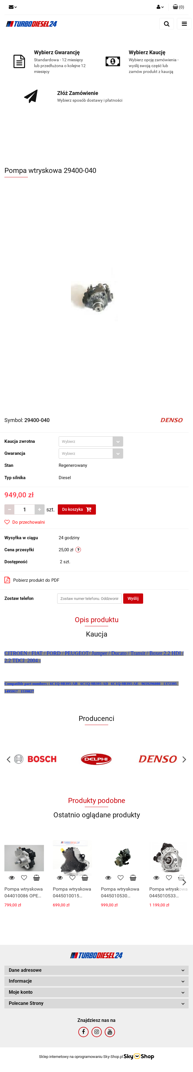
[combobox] (91, 441)
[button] (178, 7)
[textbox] (86, 441)
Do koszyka (77, 509)
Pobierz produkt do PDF (31, 580)
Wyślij (133, 598)
